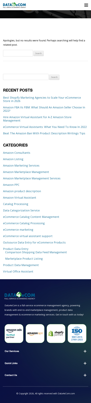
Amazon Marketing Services (21, 165)
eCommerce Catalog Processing (24, 223)
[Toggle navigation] (86, 5)
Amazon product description (22, 191)
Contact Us (11, 375)
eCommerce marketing (18, 229)
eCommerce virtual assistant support (28, 236)
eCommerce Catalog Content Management (31, 217)
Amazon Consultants (16, 152)
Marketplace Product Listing (24, 258)
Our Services (12, 351)
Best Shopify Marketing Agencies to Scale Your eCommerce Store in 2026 (42, 99)
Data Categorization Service (21, 210)
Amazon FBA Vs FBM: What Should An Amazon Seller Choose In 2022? (44, 109)
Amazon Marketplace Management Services (31, 178)
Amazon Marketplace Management (26, 172)
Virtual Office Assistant (18, 271)
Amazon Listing (13, 159)
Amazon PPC (11, 185)
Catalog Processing (15, 204)
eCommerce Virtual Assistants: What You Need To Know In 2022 (45, 127)
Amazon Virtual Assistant (19, 197)
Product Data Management (21, 265)
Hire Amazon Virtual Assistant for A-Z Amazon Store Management (37, 118)
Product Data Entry (15, 249)
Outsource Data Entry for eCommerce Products (34, 242)
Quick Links (11, 363)
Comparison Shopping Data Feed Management (36, 252)
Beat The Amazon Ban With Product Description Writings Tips (44, 133)
